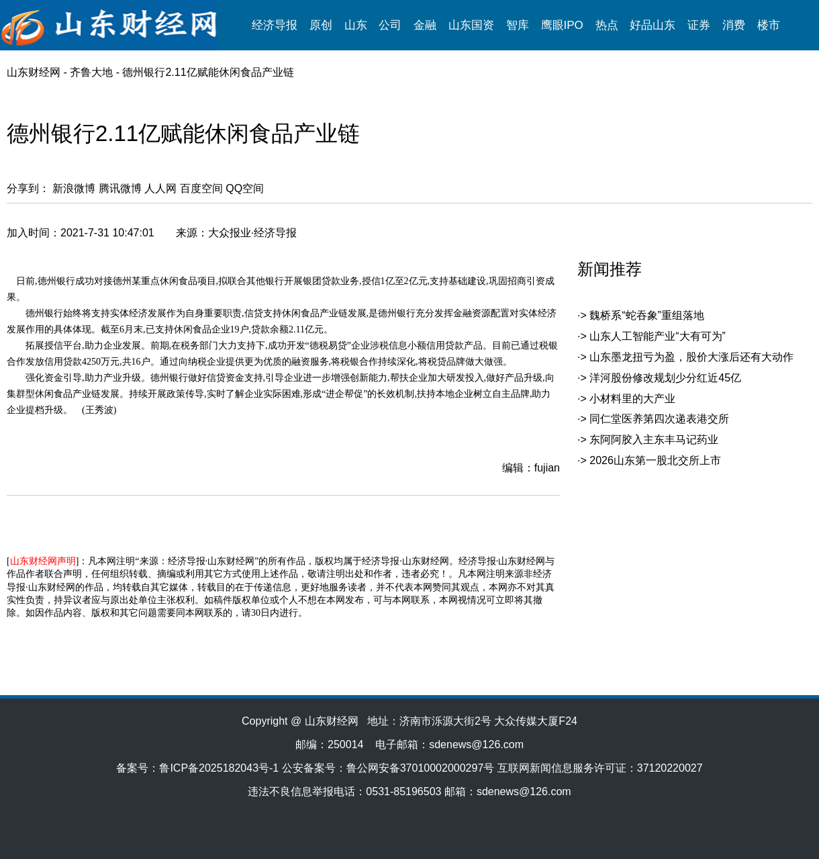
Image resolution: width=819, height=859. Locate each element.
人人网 (160, 188)
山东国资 (471, 25)
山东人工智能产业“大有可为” (657, 336)
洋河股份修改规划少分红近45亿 (665, 377)
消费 (733, 25)
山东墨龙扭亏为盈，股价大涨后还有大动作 (691, 357)
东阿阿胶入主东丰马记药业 (653, 439)
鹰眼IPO (562, 25)
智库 (517, 25)
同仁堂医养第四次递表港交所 (659, 418)
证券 (698, 25)
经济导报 (274, 25)
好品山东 (652, 25)
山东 (355, 25)
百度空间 (201, 188)
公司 (390, 25)
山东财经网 (33, 72)
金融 (425, 25)
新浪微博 (73, 188)
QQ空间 (245, 188)
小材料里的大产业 (632, 398)
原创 (320, 25)
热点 (606, 25)
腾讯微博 (120, 188)
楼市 (768, 25)
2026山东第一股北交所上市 (655, 460)
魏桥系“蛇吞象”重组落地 (646, 315)
